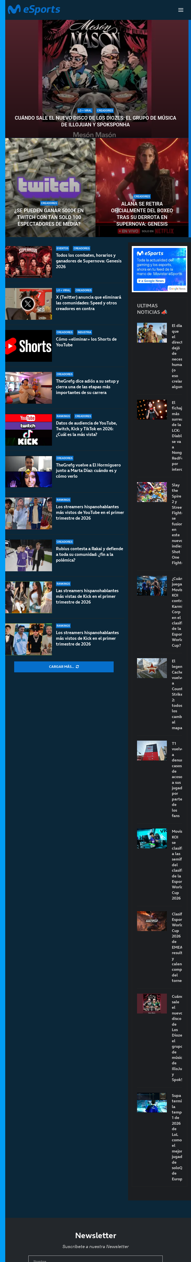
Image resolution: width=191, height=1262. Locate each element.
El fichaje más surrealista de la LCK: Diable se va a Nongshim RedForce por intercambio (177, 436)
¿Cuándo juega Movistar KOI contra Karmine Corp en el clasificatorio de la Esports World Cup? (177, 612)
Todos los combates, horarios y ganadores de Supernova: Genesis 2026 (89, 261)
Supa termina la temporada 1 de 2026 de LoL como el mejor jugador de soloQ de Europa (177, 1137)
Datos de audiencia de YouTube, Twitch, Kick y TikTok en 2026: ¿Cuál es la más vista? (86, 428)
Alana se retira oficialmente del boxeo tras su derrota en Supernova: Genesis (142, 214)
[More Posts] (64, 666)
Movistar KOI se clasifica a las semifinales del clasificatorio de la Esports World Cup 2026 (177, 865)
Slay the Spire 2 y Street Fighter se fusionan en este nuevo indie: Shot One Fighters (177, 523)
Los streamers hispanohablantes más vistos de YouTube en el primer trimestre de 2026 (90, 512)
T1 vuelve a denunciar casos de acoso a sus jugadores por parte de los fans (177, 779)
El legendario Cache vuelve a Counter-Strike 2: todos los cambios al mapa (177, 694)
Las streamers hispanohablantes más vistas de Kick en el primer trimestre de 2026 (87, 596)
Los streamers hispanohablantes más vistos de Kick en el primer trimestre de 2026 (87, 638)
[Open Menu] (180, 9)
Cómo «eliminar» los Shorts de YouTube (86, 342)
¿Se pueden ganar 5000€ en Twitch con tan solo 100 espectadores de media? (49, 217)
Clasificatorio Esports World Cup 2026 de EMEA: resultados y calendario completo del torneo (177, 947)
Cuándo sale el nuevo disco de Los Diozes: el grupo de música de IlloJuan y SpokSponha (95, 121)
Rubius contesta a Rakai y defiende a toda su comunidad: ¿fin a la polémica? (89, 554)
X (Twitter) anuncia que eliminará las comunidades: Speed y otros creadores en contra (88, 303)
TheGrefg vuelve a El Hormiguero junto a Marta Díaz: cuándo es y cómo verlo (88, 470)
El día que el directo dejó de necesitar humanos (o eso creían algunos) (177, 356)
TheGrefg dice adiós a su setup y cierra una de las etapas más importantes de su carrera (87, 387)
